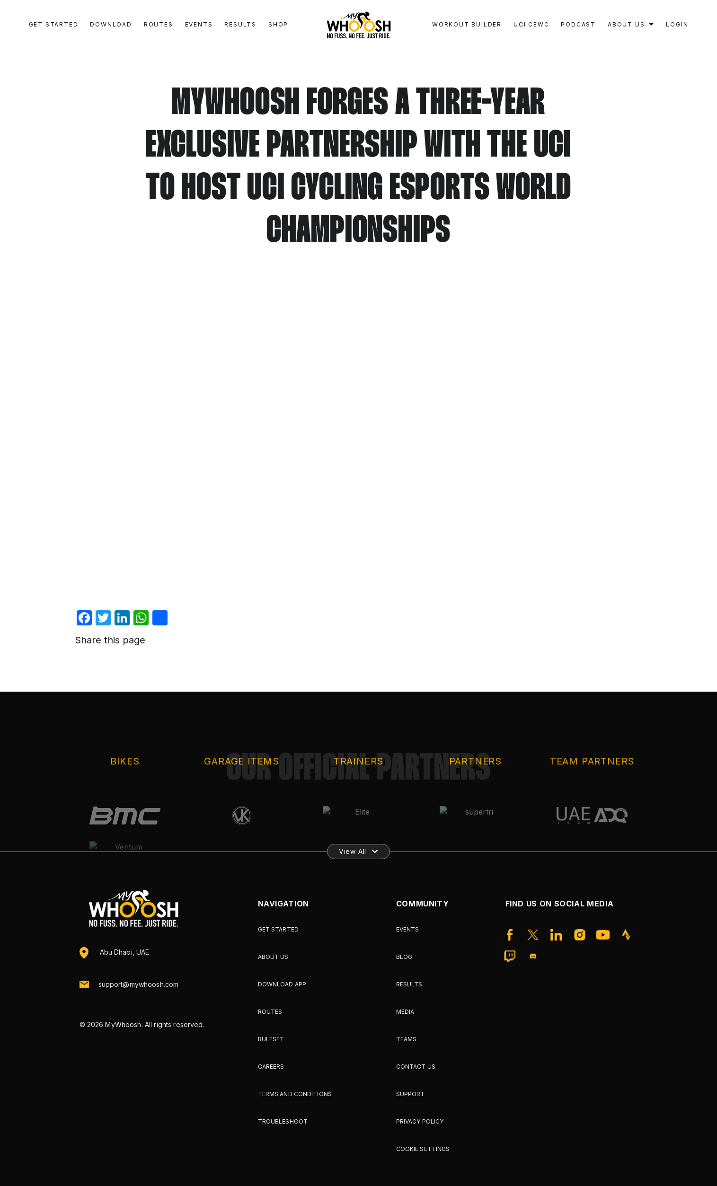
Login (677, 24)
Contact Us (415, 1066)
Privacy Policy (420, 1121)
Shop (278, 24)
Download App (282, 984)
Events (199, 24)
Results (240, 24)
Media (405, 1011)
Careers (271, 1066)
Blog (404, 956)
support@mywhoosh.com (138, 984)
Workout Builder (467, 24)
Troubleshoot (283, 1121)
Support (410, 1094)
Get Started (54, 24)
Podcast (578, 24)
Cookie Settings (423, 1148)
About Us (626, 24)
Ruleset (271, 1039)
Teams (406, 1039)
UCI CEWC (531, 24)
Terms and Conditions (295, 1094)
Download (111, 24)
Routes (158, 24)
